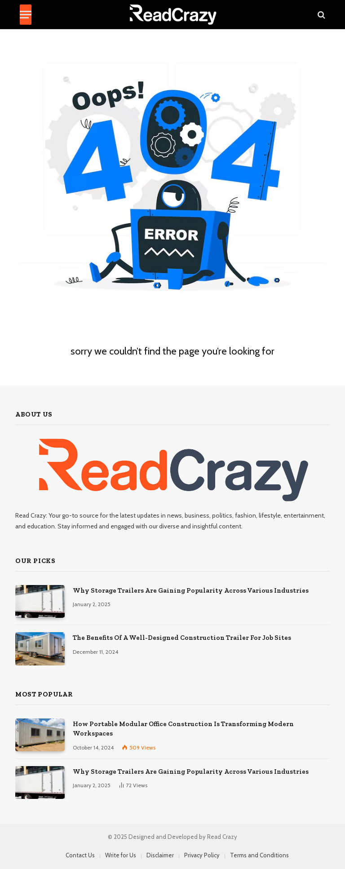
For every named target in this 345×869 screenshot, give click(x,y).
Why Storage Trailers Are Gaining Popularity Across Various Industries (191, 590)
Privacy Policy (202, 855)
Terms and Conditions (259, 855)
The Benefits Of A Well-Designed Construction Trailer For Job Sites (182, 638)
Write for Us (120, 855)
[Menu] (25, 14)
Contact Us (80, 855)
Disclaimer (160, 855)
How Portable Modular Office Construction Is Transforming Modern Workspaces (183, 728)
